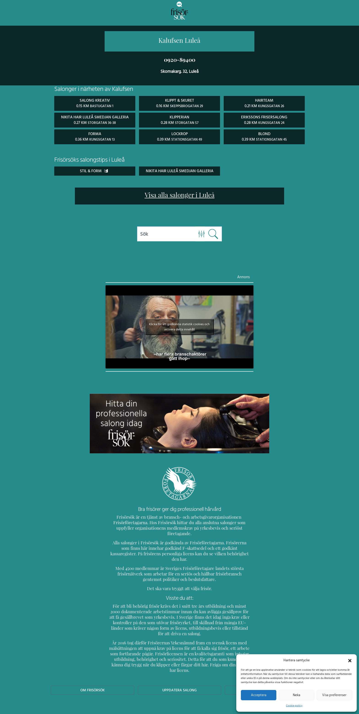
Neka (296, 695)
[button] (350, 660)
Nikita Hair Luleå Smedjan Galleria (179, 170)
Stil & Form (94, 170)
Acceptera (258, 695)
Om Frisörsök (92, 667)
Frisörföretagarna (125, 521)
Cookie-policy (294, 705)
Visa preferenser (334, 695)
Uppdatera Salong (179, 667)
